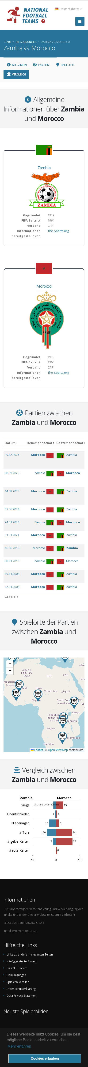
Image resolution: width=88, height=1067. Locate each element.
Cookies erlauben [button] (45, 1058)
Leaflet (37, 750)
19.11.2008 (12, 574)
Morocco (43, 286)
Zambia (44, 167)
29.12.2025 (12, 455)
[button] (62, 722)
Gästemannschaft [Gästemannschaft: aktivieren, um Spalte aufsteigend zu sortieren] (70, 443)
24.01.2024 (12, 522)
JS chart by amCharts (46, 804)
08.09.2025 (12, 473)
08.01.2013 (12, 561)
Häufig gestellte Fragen (21, 961)
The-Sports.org (58, 231)
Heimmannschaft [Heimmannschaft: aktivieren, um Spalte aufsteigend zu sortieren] (40, 443)
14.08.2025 (12, 491)
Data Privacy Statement (22, 995)
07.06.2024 (12, 509)
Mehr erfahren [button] (19, 1046)
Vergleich (16, 74)
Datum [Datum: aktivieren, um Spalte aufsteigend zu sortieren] (10, 443)
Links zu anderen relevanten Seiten (30, 954)
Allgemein (17, 65)
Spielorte (65, 65)
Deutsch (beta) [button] (68, 9)
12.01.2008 (12, 587)
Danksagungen (16, 975)
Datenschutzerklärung (21, 989)
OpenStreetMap (58, 750)
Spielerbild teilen (18, 982)
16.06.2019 (12, 548)
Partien (41, 65)
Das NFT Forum (17, 968)
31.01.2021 (12, 535)
